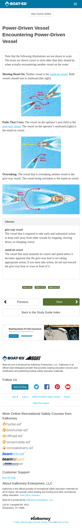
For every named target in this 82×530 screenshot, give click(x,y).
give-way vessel (11, 126)
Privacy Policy (47, 522)
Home (67, 397)
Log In (25, 397)
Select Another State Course (46, 397)
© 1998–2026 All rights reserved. (27, 522)
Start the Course (41, 403)
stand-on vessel (58, 74)
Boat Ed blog (20, 387)
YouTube (67, 386)
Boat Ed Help (9, 478)
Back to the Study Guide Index (41, 312)
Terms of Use (62, 522)
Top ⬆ (15, 397)
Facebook (46, 386)
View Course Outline (41, 14)
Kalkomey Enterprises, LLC (39, 500)
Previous (22, 302)
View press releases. (30, 495)
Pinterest (57, 386)
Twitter (36, 386)
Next (59, 302)
